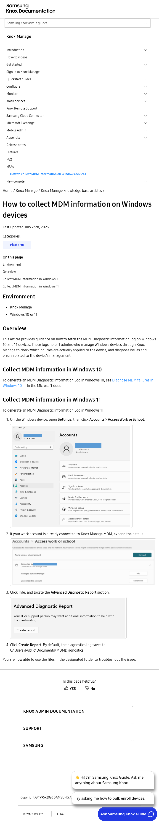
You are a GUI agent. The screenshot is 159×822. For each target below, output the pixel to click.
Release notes (16, 145)
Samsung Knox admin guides (27, 23)
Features (12, 152)
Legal (61, 814)
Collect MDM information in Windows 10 (31, 279)
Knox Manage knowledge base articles (71, 190)
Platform (17, 245)
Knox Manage (26, 190)
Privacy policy (33, 814)
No (90, 688)
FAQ (9, 159)
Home (7, 190)
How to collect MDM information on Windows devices (48, 174)
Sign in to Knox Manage (23, 72)
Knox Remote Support (21, 108)
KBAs (10, 166)
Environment (12, 264)
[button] (54, 705)
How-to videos (16, 57)
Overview (9, 271)
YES (70, 688)
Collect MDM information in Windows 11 (31, 286)
